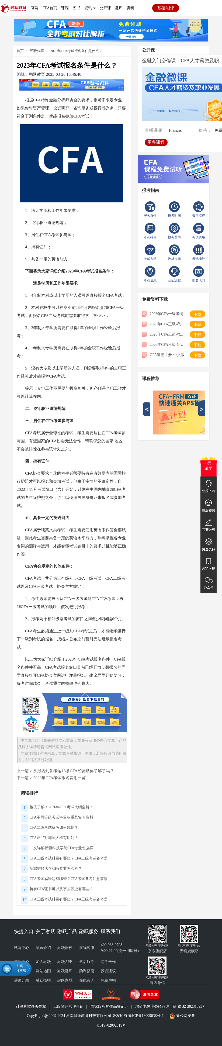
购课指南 (86, 971)
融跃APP (64, 962)
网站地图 (43, 971)
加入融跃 (43, 962)
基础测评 (165, 8)
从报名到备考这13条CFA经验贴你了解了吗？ (73, 770)
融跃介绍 (43, 948)
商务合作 (108, 962)
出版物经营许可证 (68, 1006)
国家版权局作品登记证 (109, 1006)
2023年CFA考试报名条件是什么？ (76, 51)
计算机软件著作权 (31, 1006)
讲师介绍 (21, 980)
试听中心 (21, 948)
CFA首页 (50, 8)
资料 (130, 8)
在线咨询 (86, 980)
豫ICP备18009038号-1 (146, 1016)
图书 (76, 8)
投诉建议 (108, 971)
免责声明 (108, 980)
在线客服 (86, 948)
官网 (35, 8)
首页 (20, 51)
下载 (197, 314)
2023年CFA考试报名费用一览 (59, 777)
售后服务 (86, 962)
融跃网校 (64, 948)
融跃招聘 (43, 980)
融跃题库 (64, 971)
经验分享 (36, 51)
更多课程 (156, 141)
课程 (65, 8)
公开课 (105, 8)
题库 (119, 8)
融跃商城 (64, 980)
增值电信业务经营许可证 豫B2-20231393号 (170, 1006)
